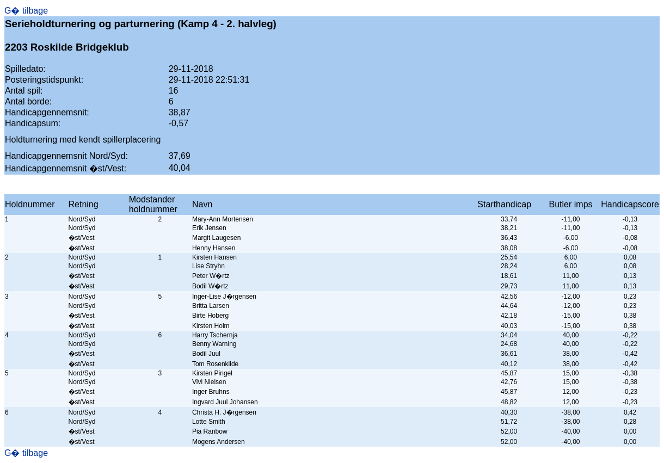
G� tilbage (26, 10)
